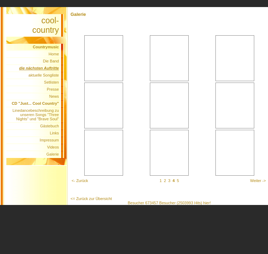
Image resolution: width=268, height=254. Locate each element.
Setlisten (51, 82)
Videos (53, 147)
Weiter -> (258, 181)
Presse (53, 89)
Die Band (51, 61)
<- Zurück (80, 181)
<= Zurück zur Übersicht (91, 198)
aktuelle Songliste (44, 75)
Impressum (49, 140)
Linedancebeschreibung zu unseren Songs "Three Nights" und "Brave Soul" (36, 114)
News (54, 96)
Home (54, 54)
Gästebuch (49, 126)
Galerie (53, 154)
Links (54, 133)
